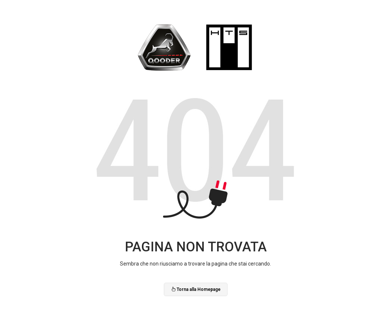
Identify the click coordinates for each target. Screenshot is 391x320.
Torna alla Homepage (195, 289)
